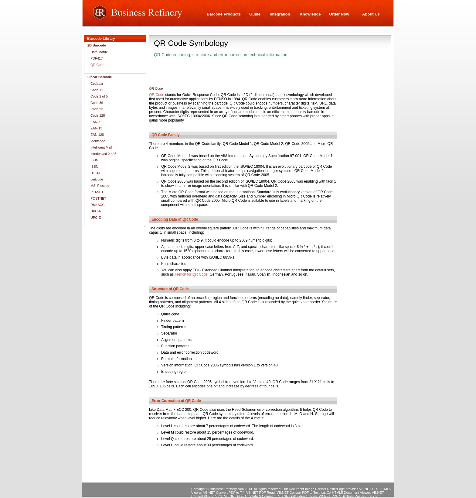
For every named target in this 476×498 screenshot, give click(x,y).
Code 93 (96, 109)
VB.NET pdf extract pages (297, 496)
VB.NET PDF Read (260, 492)
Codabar (96, 83)
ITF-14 (95, 173)
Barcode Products (224, 14)
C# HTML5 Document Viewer (348, 492)
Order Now (339, 14)
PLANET (97, 192)
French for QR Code (191, 274)
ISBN (94, 160)
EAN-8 (95, 122)
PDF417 (96, 58)
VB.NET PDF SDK (332, 496)
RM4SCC (97, 205)
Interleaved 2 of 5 (103, 154)
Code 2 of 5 (99, 96)
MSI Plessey (99, 185)
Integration (280, 14)
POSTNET (98, 198)
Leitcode (96, 179)
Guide (254, 14)
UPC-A (95, 211)
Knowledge (310, 14)
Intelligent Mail (101, 147)
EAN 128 (97, 134)
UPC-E (95, 217)
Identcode (97, 141)
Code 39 (96, 103)
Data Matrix (98, 52)
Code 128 (97, 115)
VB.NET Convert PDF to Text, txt (301, 492)
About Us (371, 14)
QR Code (156, 95)
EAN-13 (96, 128)
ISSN (94, 166)
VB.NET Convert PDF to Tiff (223, 492)
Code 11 (96, 90)
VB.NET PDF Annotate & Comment (250, 496)
